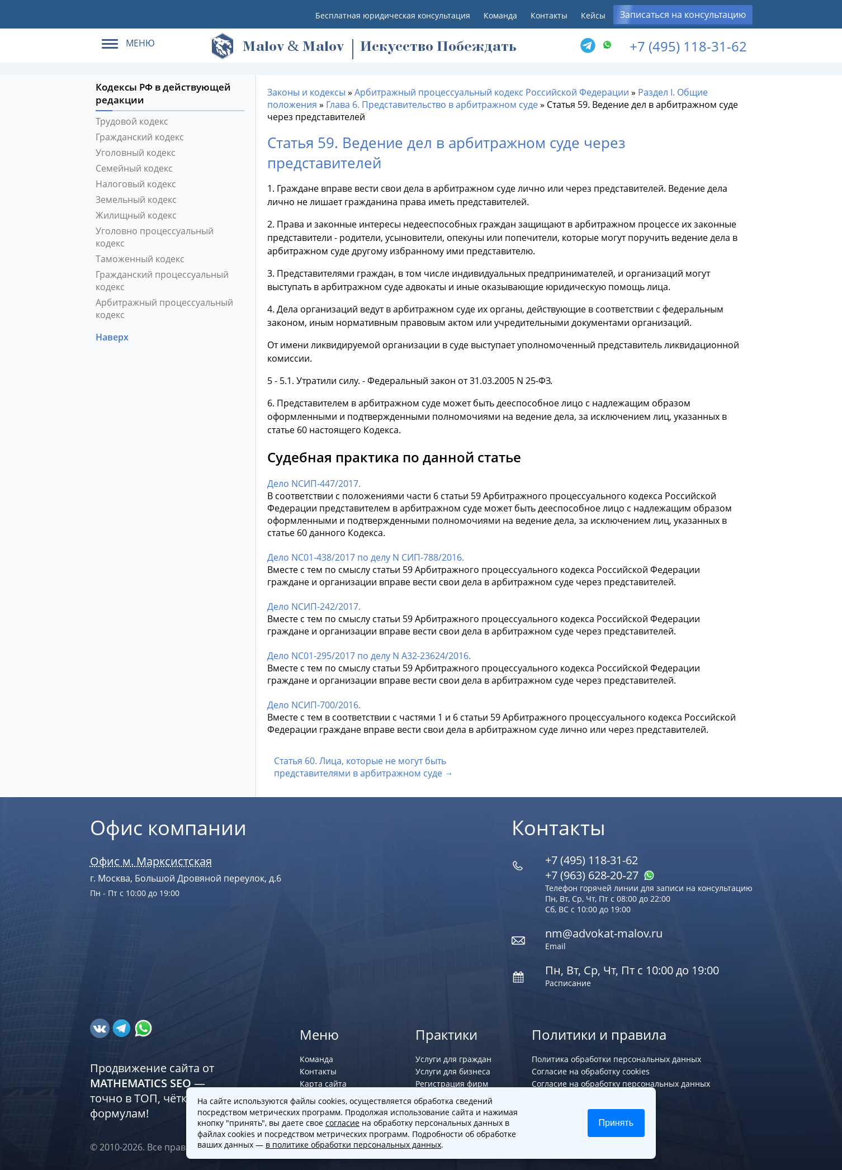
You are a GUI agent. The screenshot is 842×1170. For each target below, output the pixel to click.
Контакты (549, 15)
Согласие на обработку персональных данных (621, 1083)
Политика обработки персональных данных (616, 1059)
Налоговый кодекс (136, 184)
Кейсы (593, 15)
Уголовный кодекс (136, 152)
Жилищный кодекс (136, 215)
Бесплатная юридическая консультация (392, 15)
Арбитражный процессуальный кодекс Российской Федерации (491, 92)
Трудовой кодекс (132, 121)
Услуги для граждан (453, 1059)
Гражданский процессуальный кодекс (162, 280)
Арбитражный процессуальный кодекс (164, 308)
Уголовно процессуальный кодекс (155, 237)
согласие (342, 1122)
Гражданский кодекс (140, 137)
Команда (500, 15)
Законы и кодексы (306, 92)
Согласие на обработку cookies (591, 1071)
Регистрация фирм (451, 1083)
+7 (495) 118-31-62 (688, 46)
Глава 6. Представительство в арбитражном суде (432, 104)
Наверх (113, 337)
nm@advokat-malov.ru (604, 933)
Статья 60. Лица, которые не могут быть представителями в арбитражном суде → (363, 767)
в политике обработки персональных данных (353, 1144)
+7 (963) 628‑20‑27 (600, 875)
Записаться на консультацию (683, 14)
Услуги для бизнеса (452, 1071)
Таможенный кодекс (140, 259)
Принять (616, 1123)
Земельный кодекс (136, 199)
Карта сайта (323, 1083)
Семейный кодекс (134, 168)
